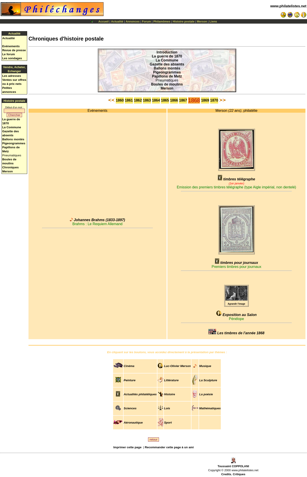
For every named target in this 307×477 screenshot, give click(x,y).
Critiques (239, 474)
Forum (146, 21)
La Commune (11, 127)
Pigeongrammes (13, 143)
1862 (138, 100)
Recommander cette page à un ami (169, 447)
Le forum (8, 54)
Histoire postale (184, 21)
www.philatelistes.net (288, 6)
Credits (226, 474)
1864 (156, 100)
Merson (202, 21)
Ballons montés (13, 139)
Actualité (117, 21)
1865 (165, 100)
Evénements (11, 46)
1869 (205, 100)
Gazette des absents (167, 64)
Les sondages (12, 58)
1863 (147, 100)
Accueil (103, 21)
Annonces (133, 21)
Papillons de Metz (167, 76)
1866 (174, 100)
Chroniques (10, 167)
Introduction (167, 52)
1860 (120, 100)
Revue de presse (14, 50)
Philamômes (162, 21)
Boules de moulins (167, 84)
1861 (129, 100)
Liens (213, 21)
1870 (214, 100)
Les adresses (11, 75)
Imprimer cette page (127, 447)
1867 (183, 100)
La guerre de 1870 (167, 56)
